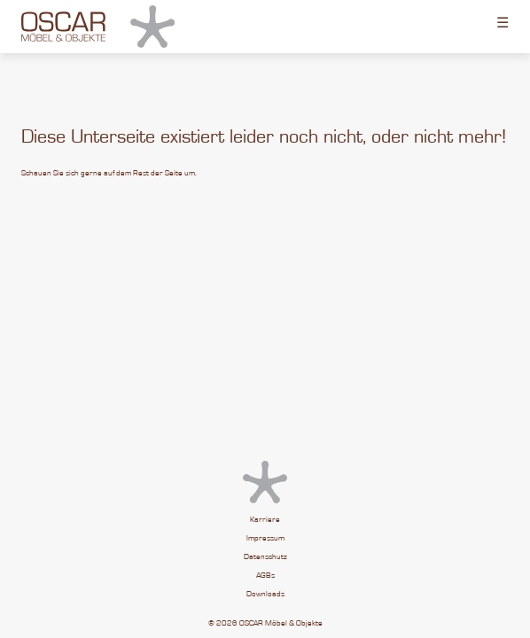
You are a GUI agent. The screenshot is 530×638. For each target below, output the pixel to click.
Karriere (265, 520)
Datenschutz (265, 557)
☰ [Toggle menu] (502, 22)
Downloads (265, 594)
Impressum (265, 538)
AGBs (265, 576)
